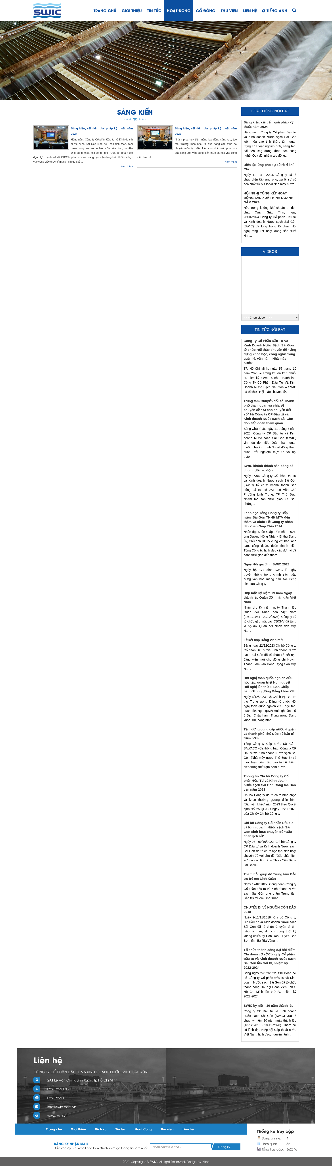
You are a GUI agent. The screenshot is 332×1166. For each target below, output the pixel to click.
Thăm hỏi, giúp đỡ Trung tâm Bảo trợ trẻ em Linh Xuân (270, 876)
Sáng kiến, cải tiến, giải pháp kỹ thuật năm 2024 (268, 124)
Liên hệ (250, 10)
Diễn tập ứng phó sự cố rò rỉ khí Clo (269, 167)
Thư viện (229, 10)
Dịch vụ (101, 1129)
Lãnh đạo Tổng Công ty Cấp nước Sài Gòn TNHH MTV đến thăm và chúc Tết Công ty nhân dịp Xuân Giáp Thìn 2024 (268, 519)
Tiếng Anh (274, 10)
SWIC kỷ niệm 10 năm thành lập (269, 1005)
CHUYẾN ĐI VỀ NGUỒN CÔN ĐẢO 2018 (270, 909)
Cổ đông (205, 10)
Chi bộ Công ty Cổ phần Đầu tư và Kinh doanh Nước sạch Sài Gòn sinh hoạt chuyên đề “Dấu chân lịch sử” (268, 829)
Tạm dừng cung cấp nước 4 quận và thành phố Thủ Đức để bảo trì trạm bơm (270, 733)
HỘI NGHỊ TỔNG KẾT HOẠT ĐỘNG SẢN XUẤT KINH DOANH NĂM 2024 (269, 197)
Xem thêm (127, 166)
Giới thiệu (132, 10)
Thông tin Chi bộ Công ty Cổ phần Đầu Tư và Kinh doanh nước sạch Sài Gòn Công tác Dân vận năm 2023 (270, 782)
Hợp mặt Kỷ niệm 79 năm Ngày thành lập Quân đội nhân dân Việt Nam (270, 597)
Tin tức (154, 10)
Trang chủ (105, 10)
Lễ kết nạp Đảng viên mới (263, 640)
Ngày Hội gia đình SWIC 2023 (267, 564)
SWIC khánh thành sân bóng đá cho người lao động (269, 468)
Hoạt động (179, 10)
